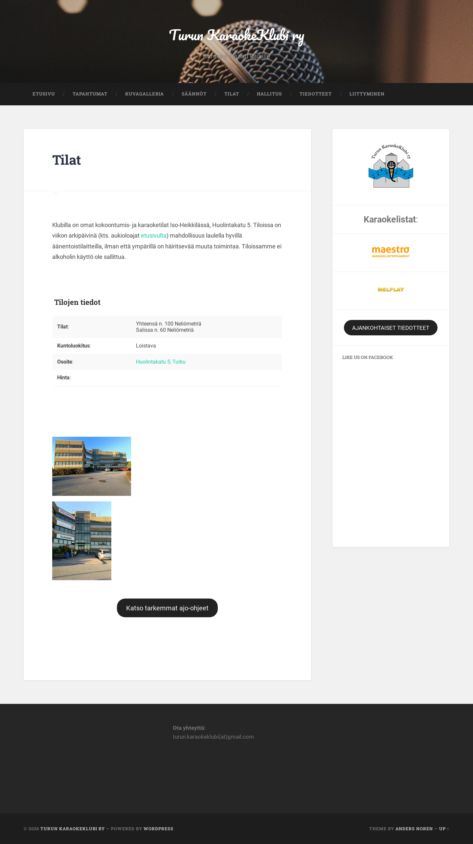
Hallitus (269, 94)
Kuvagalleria (144, 94)
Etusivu (44, 94)
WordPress (158, 828)
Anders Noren (414, 828)
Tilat (231, 94)
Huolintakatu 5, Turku (161, 362)
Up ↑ (444, 828)
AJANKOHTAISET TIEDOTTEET (390, 328)
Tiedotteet (316, 94)
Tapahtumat (90, 94)
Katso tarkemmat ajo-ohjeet (167, 608)
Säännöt (194, 94)
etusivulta (154, 235)
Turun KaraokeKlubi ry (236, 34)
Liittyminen (367, 94)
